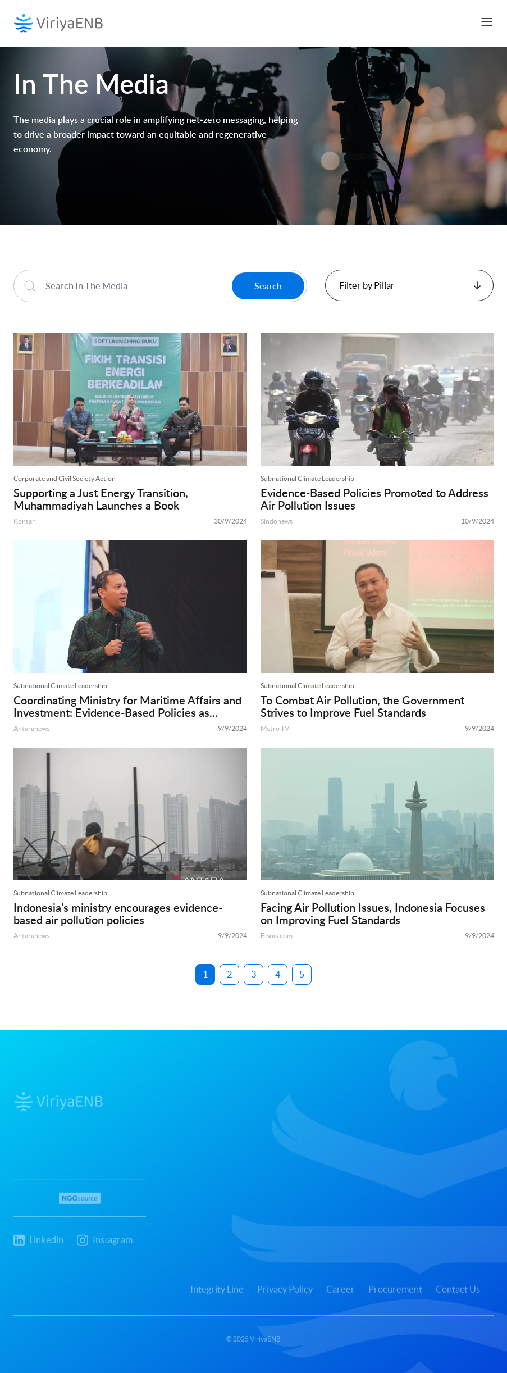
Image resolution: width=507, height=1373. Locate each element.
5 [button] (301, 974)
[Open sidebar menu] (487, 22)
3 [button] (253, 974)
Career (342, 1295)
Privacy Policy (287, 1295)
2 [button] (229, 974)
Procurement (397, 1295)
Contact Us (460, 1295)
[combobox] (409, 285)
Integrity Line (219, 1295)
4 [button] (277, 974)
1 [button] (205, 974)
